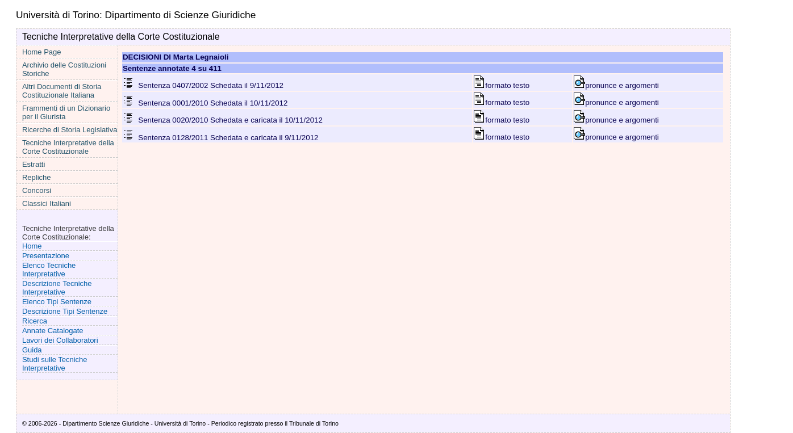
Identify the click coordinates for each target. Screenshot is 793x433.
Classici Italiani (46, 203)
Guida (32, 350)
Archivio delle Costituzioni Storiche (64, 69)
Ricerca (34, 321)
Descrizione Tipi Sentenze (64, 311)
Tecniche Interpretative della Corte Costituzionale (68, 146)
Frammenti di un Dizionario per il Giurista (66, 112)
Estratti (33, 164)
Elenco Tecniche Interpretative (49, 269)
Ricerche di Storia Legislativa (70, 129)
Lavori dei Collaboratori (60, 340)
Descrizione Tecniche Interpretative (57, 287)
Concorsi (36, 190)
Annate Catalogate (53, 330)
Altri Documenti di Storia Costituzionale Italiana (61, 90)
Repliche (36, 177)
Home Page (41, 52)
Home (32, 246)
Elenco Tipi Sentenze (56, 301)
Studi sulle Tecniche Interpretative (54, 363)
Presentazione (45, 255)
